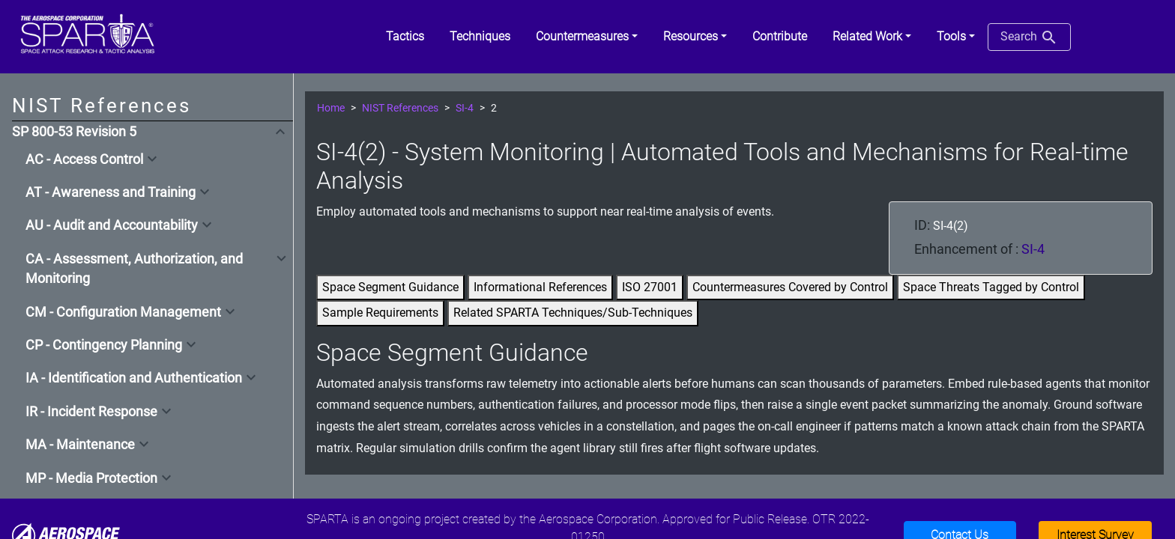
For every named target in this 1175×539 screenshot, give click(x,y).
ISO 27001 (649, 287)
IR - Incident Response (91, 411)
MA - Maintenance (80, 444)
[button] (586, 36)
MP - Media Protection (91, 478)
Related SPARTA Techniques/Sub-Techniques (572, 312)
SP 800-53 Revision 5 (74, 131)
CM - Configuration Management (123, 312)
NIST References (400, 108)
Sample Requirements (380, 312)
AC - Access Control (84, 159)
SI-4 (465, 108)
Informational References (540, 287)
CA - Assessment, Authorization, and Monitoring (134, 269)
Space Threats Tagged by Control (991, 287)
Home (331, 108)
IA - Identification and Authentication (133, 378)
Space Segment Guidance (390, 287)
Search (1029, 37)
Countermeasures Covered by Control (790, 287)
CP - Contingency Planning (103, 345)
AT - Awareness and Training (110, 192)
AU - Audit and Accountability (111, 225)
